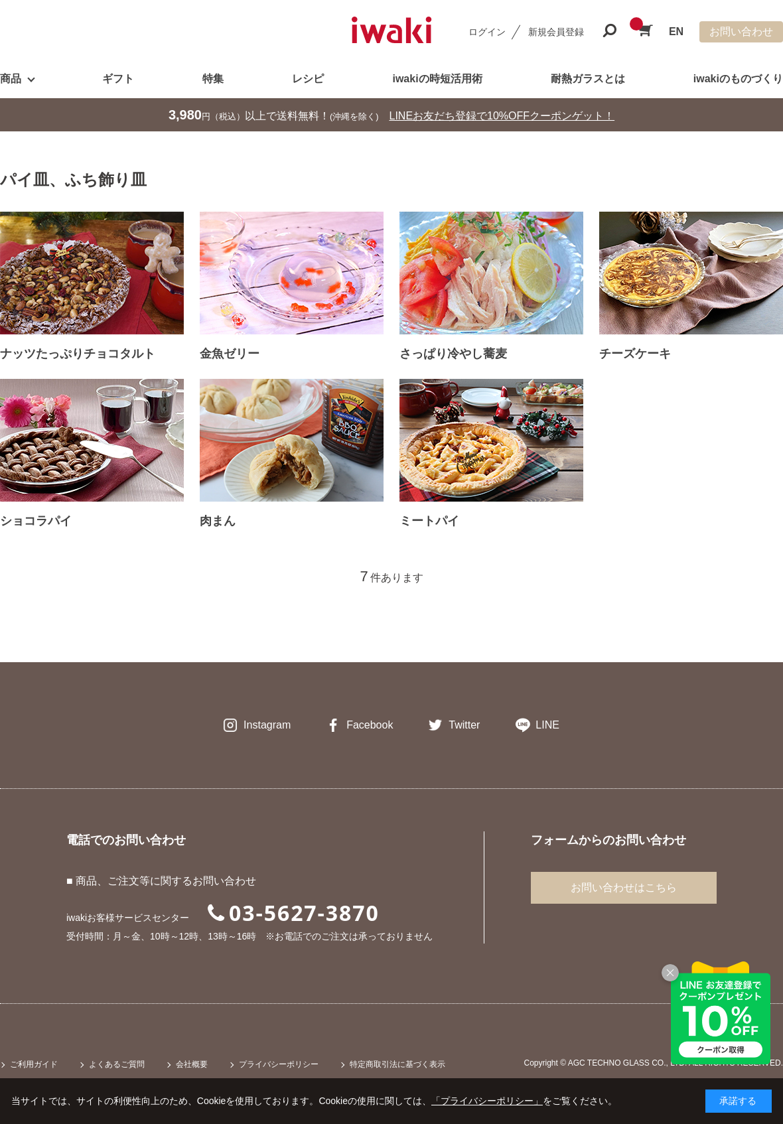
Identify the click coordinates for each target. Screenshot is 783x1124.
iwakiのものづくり (738, 78)
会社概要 (192, 1064)
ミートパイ (429, 520)
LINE (547, 725)
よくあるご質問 (117, 1064)
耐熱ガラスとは (588, 78)
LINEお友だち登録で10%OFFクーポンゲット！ (502, 115)
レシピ (308, 78)
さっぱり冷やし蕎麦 (453, 353)
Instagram (267, 725)
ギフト (118, 78)
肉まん (218, 520)
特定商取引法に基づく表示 (397, 1064)
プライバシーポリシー (279, 1064)
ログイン (487, 32)
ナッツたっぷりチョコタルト (77, 353)
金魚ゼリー (229, 353)
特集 (213, 78)
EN (676, 31)
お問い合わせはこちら (624, 887)
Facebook (369, 725)
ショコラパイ (36, 520)
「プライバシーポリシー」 (487, 1100)
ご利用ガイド (34, 1064)
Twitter (464, 725)
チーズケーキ (635, 353)
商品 (10, 78)
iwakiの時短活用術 (437, 78)
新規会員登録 (556, 32)
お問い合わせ (741, 31)
